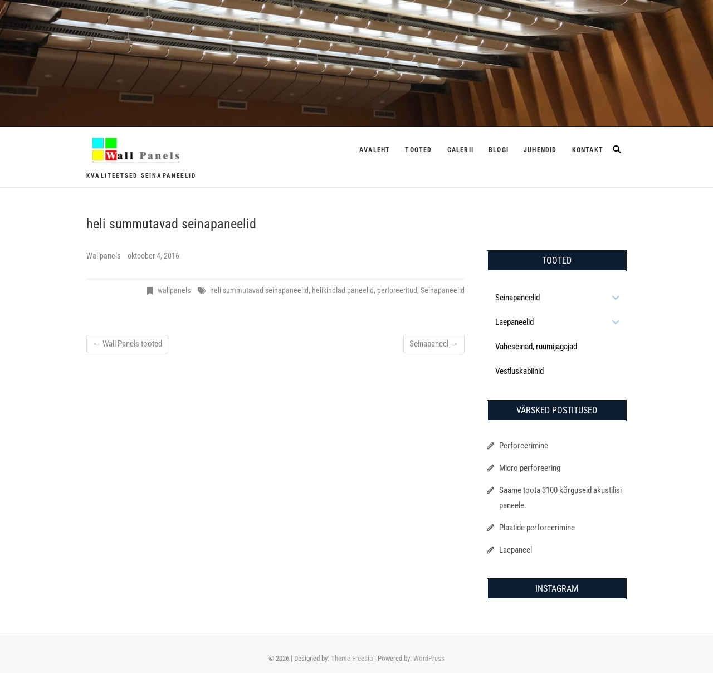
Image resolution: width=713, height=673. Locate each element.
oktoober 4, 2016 (153, 255)
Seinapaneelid (443, 290)
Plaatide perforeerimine (537, 528)
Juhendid (540, 150)
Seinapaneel (433, 344)
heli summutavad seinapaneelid (259, 290)
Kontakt (587, 150)
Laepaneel (515, 550)
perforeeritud (397, 290)
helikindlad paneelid (343, 290)
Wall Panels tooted (127, 344)
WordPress (429, 658)
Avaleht (374, 150)
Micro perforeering (529, 468)
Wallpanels (104, 255)
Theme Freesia (352, 658)
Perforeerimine (523, 446)
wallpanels (174, 290)
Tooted (418, 150)
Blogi (499, 150)
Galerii (460, 150)
